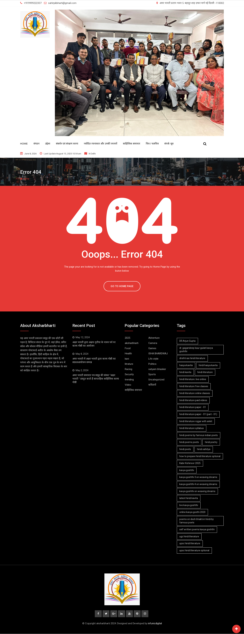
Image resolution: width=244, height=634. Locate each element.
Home (24, 143)
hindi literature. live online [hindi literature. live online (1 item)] (193, 379)
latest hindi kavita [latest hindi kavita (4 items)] (189, 498)
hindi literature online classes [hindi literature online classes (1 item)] (195, 393)
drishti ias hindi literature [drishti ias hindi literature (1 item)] (192, 358)
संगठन (36, 143)
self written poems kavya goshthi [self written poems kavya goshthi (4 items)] (197, 529)
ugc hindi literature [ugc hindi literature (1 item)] (189, 536)
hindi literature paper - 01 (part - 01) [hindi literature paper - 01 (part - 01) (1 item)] (198, 414)
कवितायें (152, 384)
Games (152, 348)
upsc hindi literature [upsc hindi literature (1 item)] (190, 543)
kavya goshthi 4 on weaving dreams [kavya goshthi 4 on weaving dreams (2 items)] (198, 484)
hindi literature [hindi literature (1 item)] (205, 372)
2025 (127, 337)
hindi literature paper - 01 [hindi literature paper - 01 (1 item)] (193, 407)
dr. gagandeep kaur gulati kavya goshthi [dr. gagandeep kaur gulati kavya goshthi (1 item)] (196, 350)
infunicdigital (155, 623)
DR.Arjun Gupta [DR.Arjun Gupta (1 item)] (188, 341)
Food (128, 348)
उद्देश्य (47, 143)
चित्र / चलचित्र (152, 143)
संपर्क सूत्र (168, 143)
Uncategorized (156, 379)
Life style (153, 358)
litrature (129, 363)
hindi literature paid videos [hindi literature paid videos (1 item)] (193, 400)
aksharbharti (131, 343)
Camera (152, 343)
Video (128, 384)
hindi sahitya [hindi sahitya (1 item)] (204, 449)
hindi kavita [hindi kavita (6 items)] (185, 372)
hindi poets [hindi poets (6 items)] (185, 449)
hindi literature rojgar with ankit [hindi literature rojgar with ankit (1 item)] (196, 421)
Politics (152, 363)
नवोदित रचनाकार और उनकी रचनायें (100, 143)
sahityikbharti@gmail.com (62, 3)
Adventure (154, 337)
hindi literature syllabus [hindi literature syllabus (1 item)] (192, 428)
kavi (127, 358)
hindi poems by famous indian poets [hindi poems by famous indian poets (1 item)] (199, 435)
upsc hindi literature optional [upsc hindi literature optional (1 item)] (194, 550)
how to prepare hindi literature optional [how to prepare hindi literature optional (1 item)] (200, 456)
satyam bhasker (157, 369)
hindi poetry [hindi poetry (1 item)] (211, 442)
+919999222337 (33, 3)
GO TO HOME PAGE (122, 286)
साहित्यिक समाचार (131, 143)
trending (129, 379)
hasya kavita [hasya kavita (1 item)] (186, 365)
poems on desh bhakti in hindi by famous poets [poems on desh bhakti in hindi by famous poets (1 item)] (197, 521)
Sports (152, 374)
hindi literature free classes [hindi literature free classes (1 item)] (194, 386)
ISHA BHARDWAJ (158, 353)
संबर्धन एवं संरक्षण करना (67, 143)
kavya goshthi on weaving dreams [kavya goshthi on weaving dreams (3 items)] (198, 491)
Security (129, 374)
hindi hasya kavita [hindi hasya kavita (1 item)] (208, 365)
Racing (128, 369)
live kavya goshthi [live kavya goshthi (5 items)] (189, 505)
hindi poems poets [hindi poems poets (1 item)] (189, 442)
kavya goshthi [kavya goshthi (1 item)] (187, 470)
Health (128, 353)
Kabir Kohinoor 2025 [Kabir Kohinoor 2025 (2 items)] (190, 463)
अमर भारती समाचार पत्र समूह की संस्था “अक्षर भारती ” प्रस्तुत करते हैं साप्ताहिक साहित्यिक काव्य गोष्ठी (95, 379)
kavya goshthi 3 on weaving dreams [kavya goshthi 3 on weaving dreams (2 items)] (198, 477)
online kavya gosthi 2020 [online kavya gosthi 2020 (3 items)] (193, 512)
